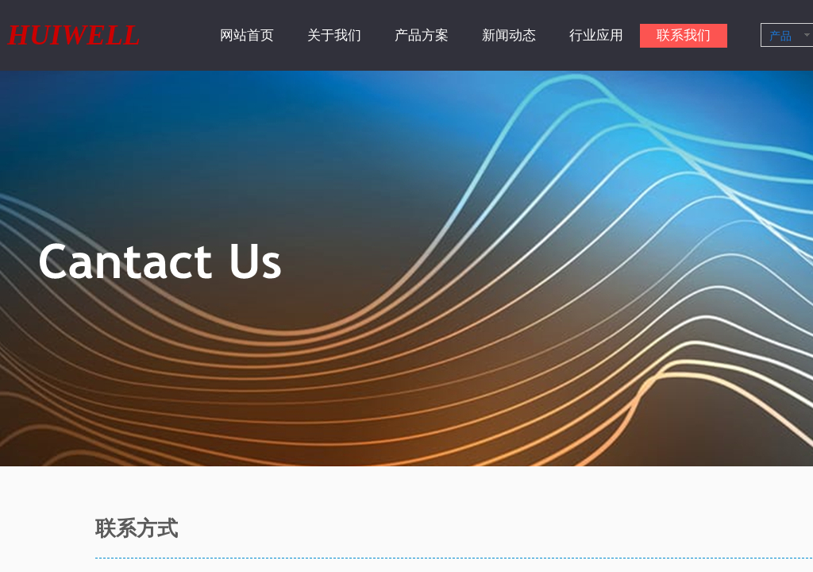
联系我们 (684, 35)
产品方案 (422, 35)
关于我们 (334, 35)
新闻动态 (509, 35)
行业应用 (596, 35)
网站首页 (247, 35)
